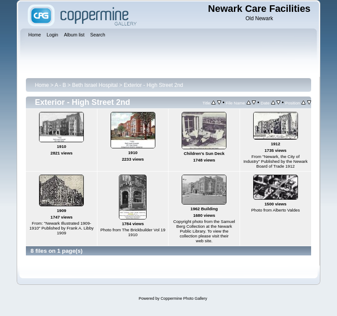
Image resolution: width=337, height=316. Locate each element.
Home (42, 85)
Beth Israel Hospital (95, 85)
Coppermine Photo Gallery (184, 298)
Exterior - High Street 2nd (153, 85)
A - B (60, 85)
